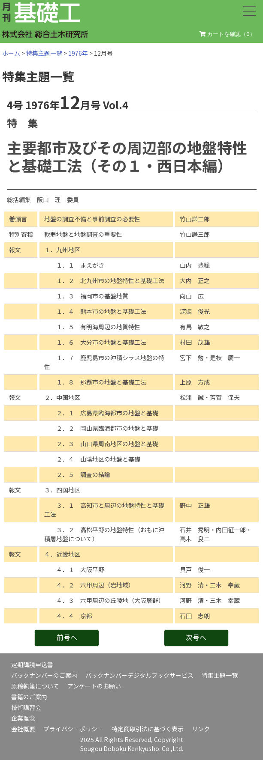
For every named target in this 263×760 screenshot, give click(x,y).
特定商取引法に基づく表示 (148, 728)
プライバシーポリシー (73, 728)
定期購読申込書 (32, 664)
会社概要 (23, 728)
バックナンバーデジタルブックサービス (139, 675)
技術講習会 (26, 707)
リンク (201, 728)
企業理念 (23, 718)
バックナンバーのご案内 (44, 675)
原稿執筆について (35, 686)
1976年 (78, 53)
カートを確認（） (227, 34)
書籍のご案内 (29, 696)
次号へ (196, 637)
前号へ (67, 637)
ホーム (11, 53)
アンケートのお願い (94, 686)
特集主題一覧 (44, 53)
